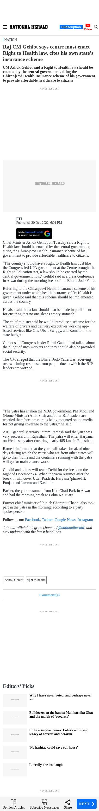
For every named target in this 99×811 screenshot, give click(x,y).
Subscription (71, 27)
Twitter (47, 520)
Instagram (85, 520)
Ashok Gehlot (14, 580)
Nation (10, 40)
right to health (36, 580)
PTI (19, 219)
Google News (65, 520)
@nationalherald (71, 528)
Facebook (32, 520)
